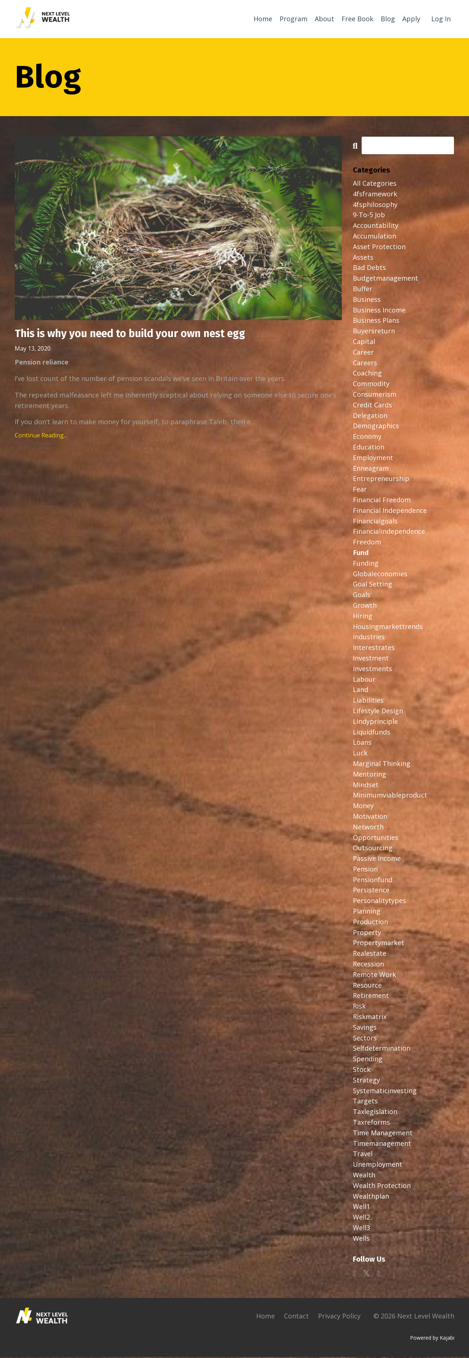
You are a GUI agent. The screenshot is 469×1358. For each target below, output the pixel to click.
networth (368, 828)
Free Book (357, 18)
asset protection (379, 247)
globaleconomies (380, 574)
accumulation (374, 237)
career (363, 353)
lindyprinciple (375, 722)
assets (363, 258)
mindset (365, 785)
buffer (362, 289)
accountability (375, 226)
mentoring (369, 775)
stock (361, 1070)
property (367, 933)
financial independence (390, 511)
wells (361, 1239)
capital (364, 342)
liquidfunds (371, 733)
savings (365, 1028)
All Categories (374, 184)
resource (367, 986)
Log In (441, 18)
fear (360, 490)
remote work (374, 975)
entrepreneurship (381, 480)
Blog (388, 18)
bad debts (369, 268)
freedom (367, 543)
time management (383, 1133)
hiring (362, 617)
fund (361, 553)
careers (365, 363)
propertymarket (378, 944)
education (368, 448)
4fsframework (375, 194)
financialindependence (389, 532)
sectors (365, 1039)
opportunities (375, 838)
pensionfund (372, 880)
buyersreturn (374, 332)
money (363, 806)
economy (367, 437)
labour (364, 680)
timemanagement (382, 1144)
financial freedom (382, 500)
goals (361, 595)
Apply (411, 18)
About (324, 18)
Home (263, 18)
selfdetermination (381, 1049)
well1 (361, 1207)
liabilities (368, 701)
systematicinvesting (385, 1091)
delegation (370, 416)
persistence (371, 891)
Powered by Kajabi (432, 1339)
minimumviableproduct (390, 796)
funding (365, 564)
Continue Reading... (41, 437)
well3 (361, 1228)
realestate (369, 954)
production (370, 922)
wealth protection (382, 1186)
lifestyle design (378, 711)
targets (365, 1102)
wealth (364, 1176)
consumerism (374, 395)
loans (362, 743)
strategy (366, 1081)
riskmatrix (370, 1017)
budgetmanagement (385, 279)
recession (368, 965)
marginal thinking (381, 764)
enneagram (371, 469)
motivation (370, 817)
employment (373, 458)
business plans (376, 321)
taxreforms (371, 1123)
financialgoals (375, 522)
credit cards (372, 406)
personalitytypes (379, 901)
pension (365, 870)
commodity (371, 384)
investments (372, 669)
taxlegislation (375, 1112)
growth (365, 606)
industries (369, 637)
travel (363, 1155)
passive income (377, 859)
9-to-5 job (369, 216)
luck (360, 754)
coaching (367, 374)
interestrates (374, 648)
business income (379, 311)
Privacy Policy (339, 1317)
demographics (376, 427)
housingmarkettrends (388, 627)
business (367, 300)
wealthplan (371, 1197)
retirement (371, 996)
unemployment (377, 1165)
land (360, 690)
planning (366, 912)
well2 (361, 1218)
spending (368, 1059)
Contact (296, 1317)
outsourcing (372, 848)
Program (293, 18)
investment (371, 659)
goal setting (372, 585)
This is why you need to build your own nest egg (137, 335)
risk (359, 1007)
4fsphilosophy (375, 205)
